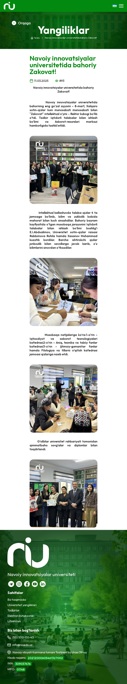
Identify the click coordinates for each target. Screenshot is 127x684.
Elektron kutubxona (20, 616)
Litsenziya (14, 621)
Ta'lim (37, 37)
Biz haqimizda (16, 599)
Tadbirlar (13, 610)
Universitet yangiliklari (22, 605)
